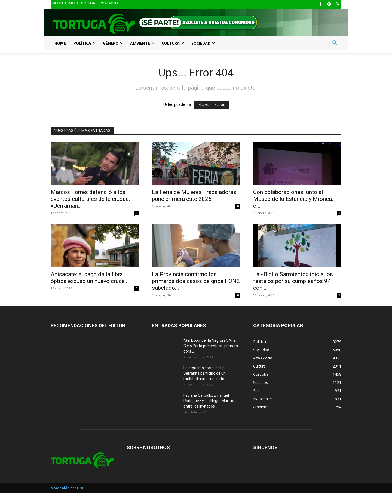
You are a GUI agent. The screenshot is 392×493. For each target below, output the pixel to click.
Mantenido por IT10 (67, 488)
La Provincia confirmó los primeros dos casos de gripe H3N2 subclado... (196, 281)
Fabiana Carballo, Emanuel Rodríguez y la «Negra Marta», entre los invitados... (209, 400)
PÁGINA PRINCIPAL (211, 105)
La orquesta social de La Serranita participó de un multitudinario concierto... (205, 373)
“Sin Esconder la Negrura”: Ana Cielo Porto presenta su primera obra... (210, 345)
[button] (334, 43)
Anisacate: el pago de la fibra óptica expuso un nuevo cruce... (90, 277)
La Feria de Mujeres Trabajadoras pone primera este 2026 (194, 195)
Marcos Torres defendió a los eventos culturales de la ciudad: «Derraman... (90, 199)
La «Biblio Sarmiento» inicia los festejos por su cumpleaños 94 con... (293, 281)
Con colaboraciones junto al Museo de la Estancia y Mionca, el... (293, 199)
